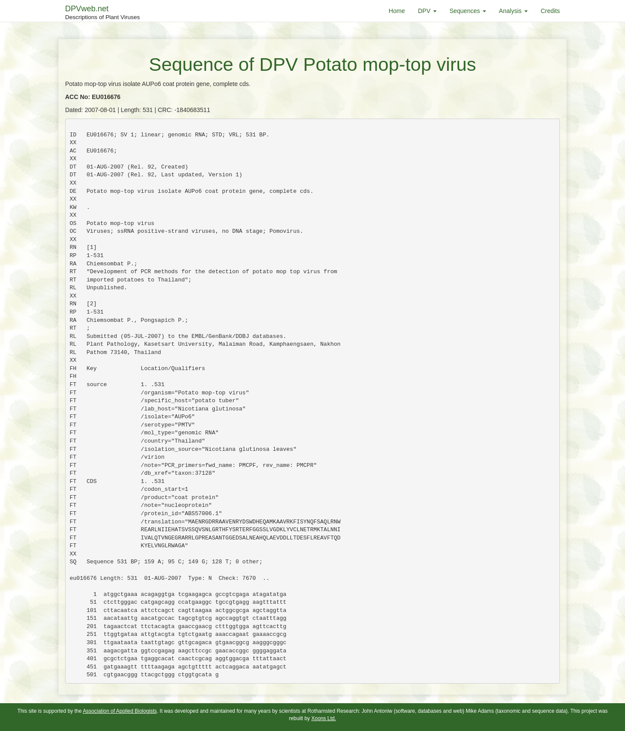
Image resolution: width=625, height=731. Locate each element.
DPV (427, 10)
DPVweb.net (102, 13)
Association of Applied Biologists (120, 711)
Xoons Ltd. (323, 718)
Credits (550, 10)
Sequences (468, 10)
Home (397, 10)
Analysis (513, 10)
